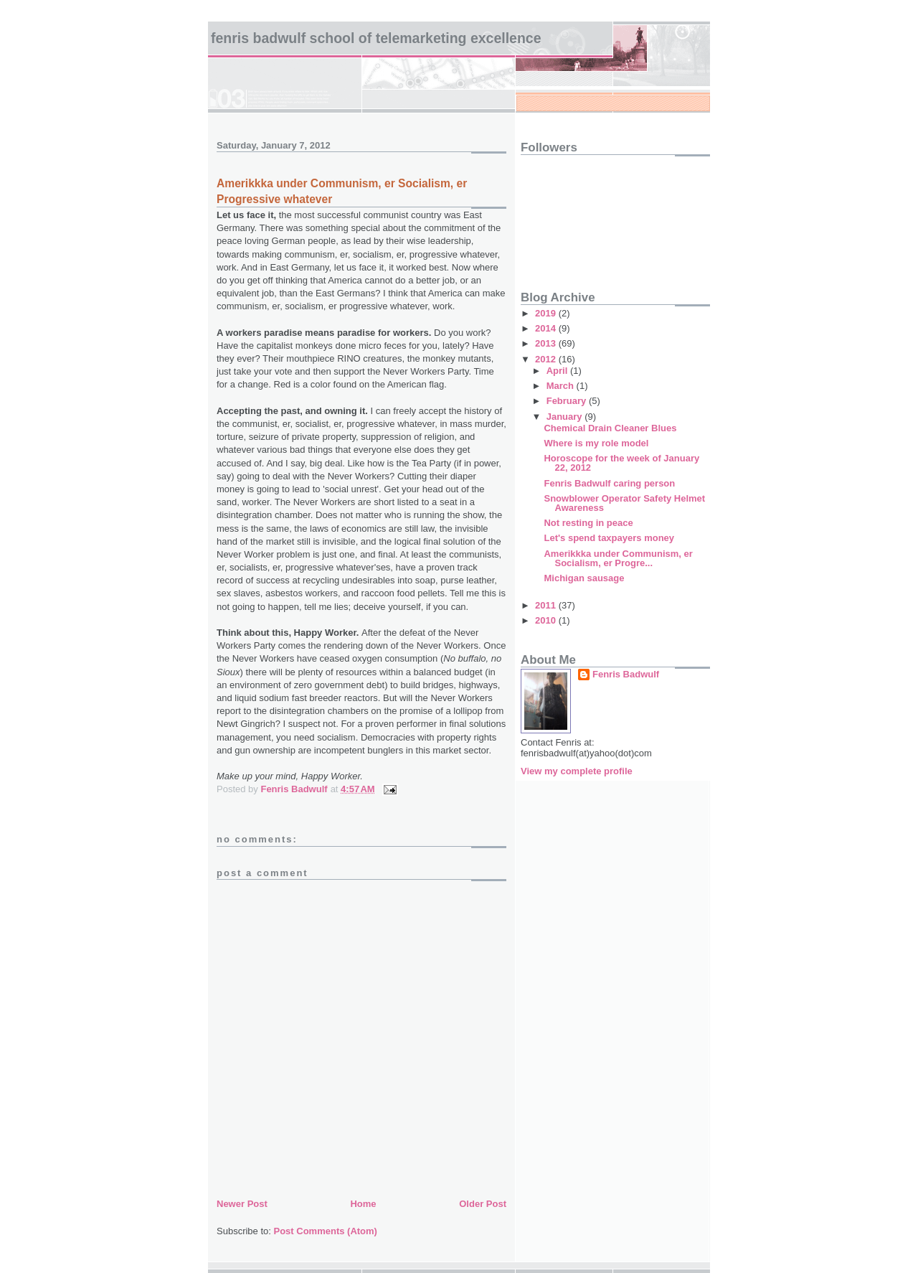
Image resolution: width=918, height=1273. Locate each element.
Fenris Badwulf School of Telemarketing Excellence (376, 38)
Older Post (482, 1203)
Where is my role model (596, 443)
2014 (547, 328)
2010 (547, 620)
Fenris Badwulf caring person (609, 483)
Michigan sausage (584, 578)
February (567, 400)
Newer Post (242, 1203)
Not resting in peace (588, 522)
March (561, 385)
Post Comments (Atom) (325, 1231)
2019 (547, 313)
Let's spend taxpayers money (609, 537)
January (565, 416)
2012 (547, 359)
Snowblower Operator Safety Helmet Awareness (624, 503)
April (558, 370)
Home (363, 1203)
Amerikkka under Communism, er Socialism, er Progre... (618, 558)
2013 (547, 343)
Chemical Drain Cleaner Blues (610, 428)
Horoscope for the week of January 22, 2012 (621, 463)
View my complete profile (577, 771)
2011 (547, 605)
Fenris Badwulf (625, 674)
